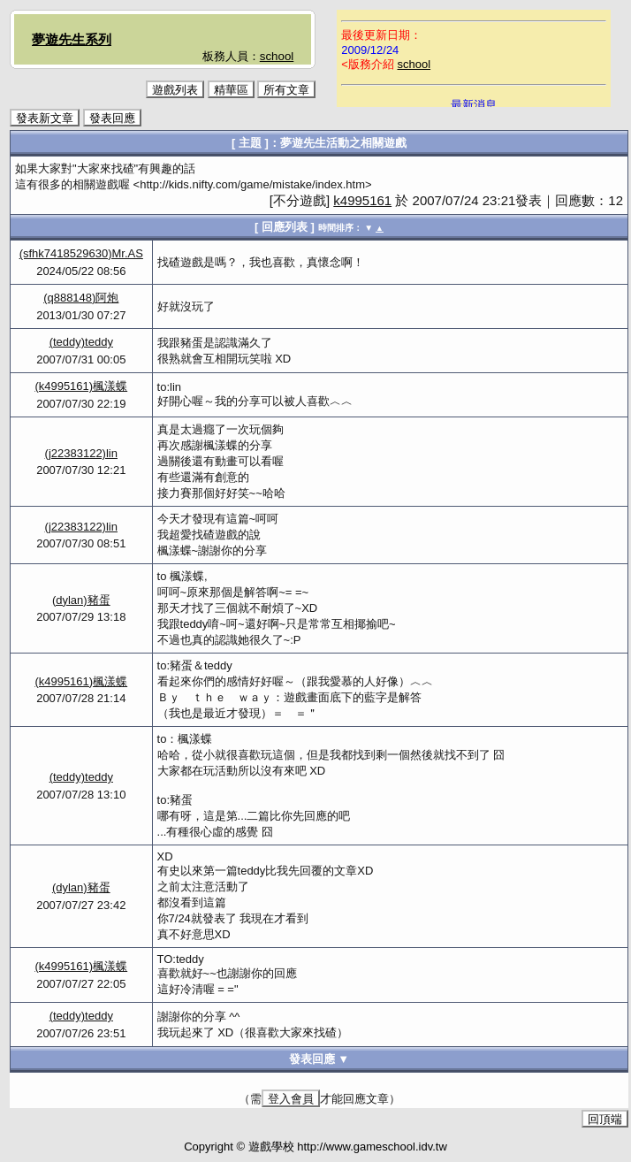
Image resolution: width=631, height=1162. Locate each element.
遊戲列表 (175, 89)
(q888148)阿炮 (80, 297)
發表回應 (112, 118)
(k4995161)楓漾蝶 (80, 386)
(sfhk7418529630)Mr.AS (81, 253)
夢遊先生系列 (71, 39)
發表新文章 (44, 118)
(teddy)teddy (81, 341)
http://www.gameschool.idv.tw (372, 1146)
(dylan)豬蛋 (81, 600)
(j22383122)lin (81, 453)
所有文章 (286, 89)
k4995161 (362, 200)
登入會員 (291, 1098)
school (277, 56)
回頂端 (605, 1119)
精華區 (231, 89)
